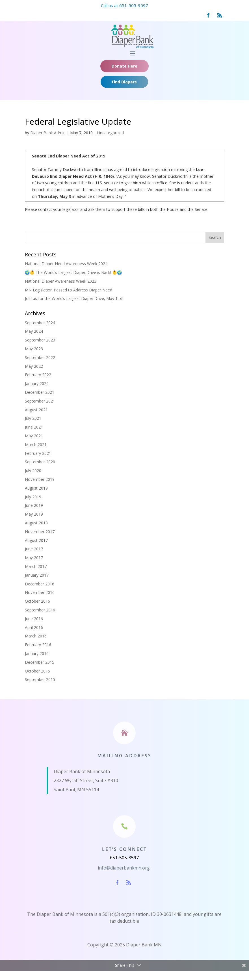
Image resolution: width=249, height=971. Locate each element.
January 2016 (37, 653)
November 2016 (40, 592)
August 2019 (36, 488)
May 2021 (34, 435)
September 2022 (40, 357)
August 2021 (36, 409)
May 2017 (34, 557)
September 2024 (40, 322)
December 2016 (39, 584)
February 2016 (38, 644)
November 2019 (40, 479)
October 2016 (37, 601)
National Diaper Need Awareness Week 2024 (66, 263)
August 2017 (36, 540)
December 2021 (39, 392)
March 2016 (36, 636)
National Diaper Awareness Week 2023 (60, 281)
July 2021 (33, 418)
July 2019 (33, 496)
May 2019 (34, 514)
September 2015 (40, 679)
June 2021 (34, 427)
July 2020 (33, 470)
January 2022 (37, 383)
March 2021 (36, 444)
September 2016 (40, 610)
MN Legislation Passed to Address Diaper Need (68, 290)
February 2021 (38, 453)
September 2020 (40, 461)
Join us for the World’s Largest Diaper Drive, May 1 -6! (74, 298)
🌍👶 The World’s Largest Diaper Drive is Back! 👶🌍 (73, 272)
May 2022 (34, 366)
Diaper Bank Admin (48, 132)
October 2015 (37, 671)
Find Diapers (124, 82)
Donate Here (124, 66)
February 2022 (38, 374)
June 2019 (34, 505)
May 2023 (34, 348)
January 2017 (37, 575)
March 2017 (36, 566)
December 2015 (39, 662)
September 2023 (40, 340)
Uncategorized (110, 132)
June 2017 (34, 549)
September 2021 (40, 401)
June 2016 (34, 618)
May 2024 (34, 331)
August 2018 (36, 522)
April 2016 (34, 627)
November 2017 (40, 531)
